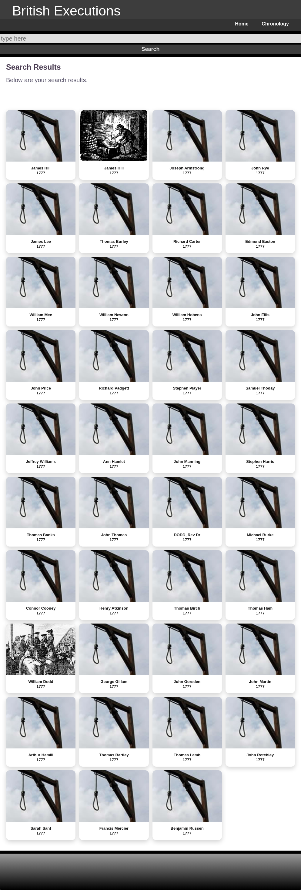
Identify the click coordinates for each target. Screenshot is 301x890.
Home (241, 23)
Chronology (275, 23)
